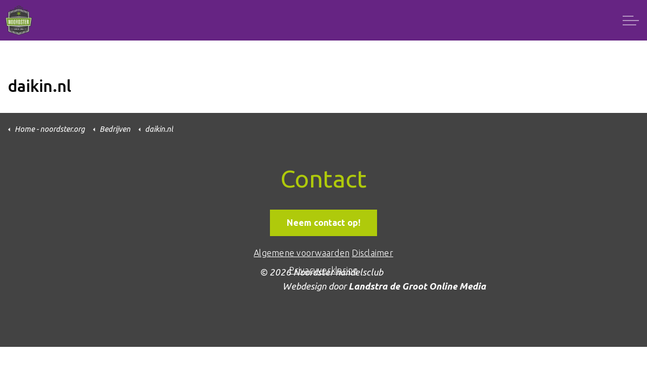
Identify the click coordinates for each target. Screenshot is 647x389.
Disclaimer (372, 253)
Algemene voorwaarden (301, 253)
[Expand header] (631, 20)
